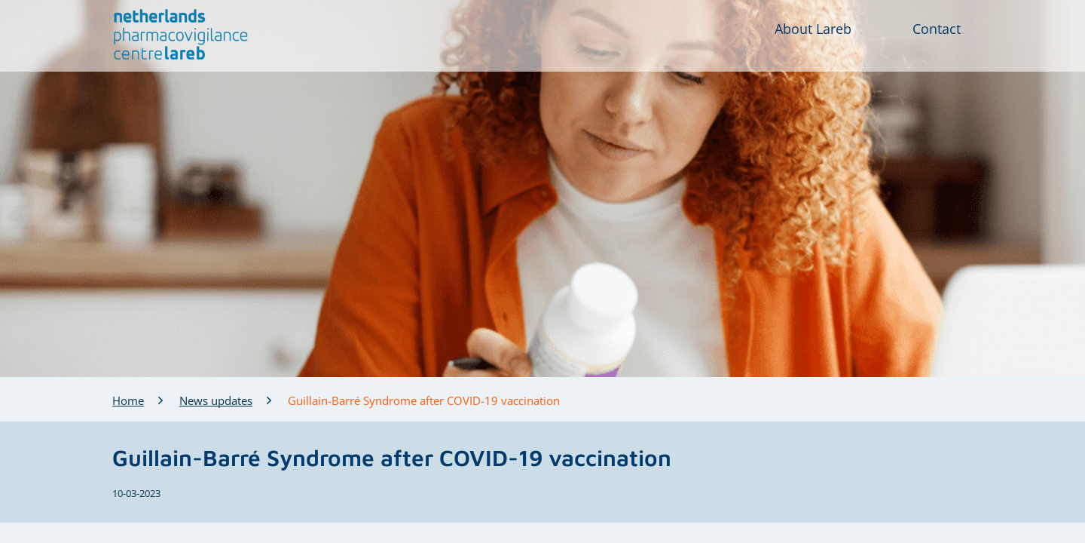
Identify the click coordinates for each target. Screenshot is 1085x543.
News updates (215, 400)
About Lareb (813, 29)
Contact (936, 29)
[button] (181, 35)
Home (128, 400)
